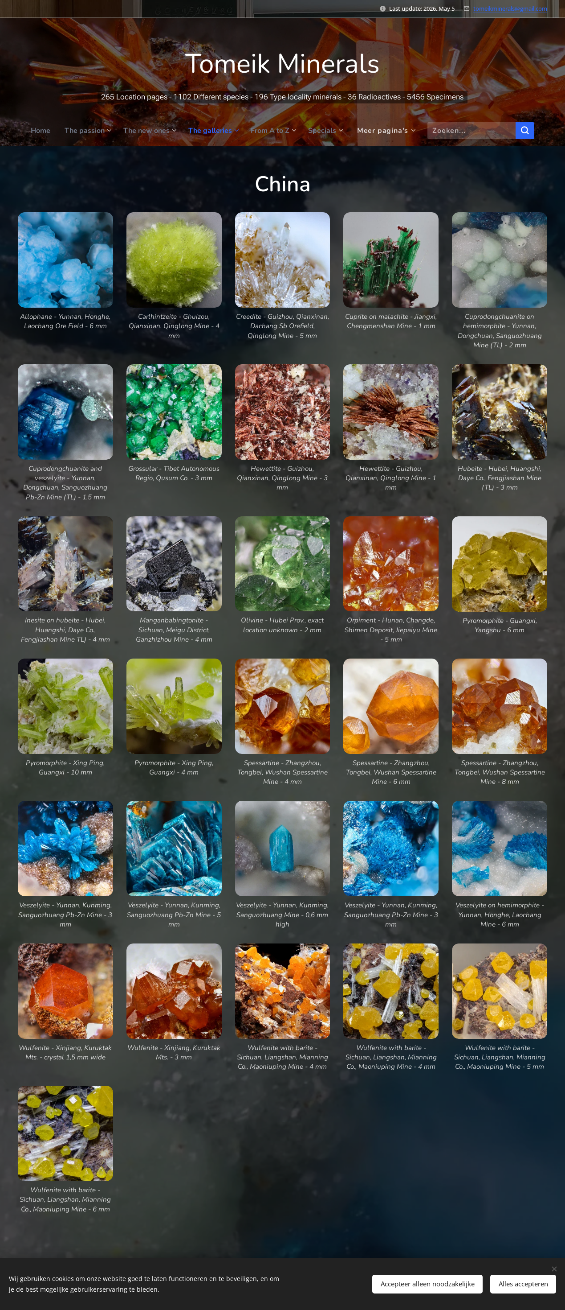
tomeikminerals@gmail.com (510, 8)
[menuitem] (34, 130)
